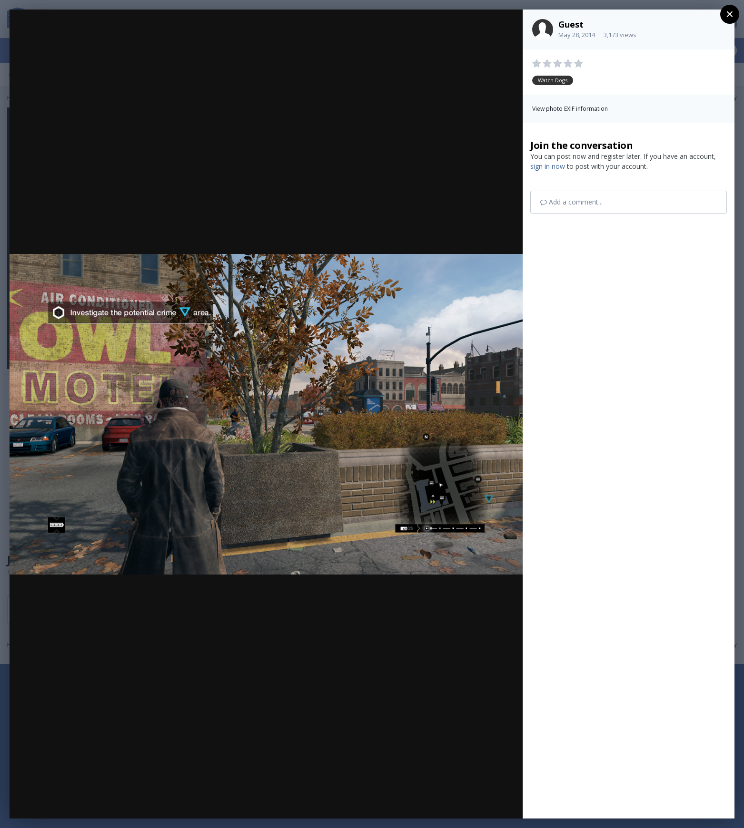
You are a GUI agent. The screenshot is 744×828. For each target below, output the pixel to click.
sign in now (547, 166)
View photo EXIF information (570, 109)
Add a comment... (571, 201)
